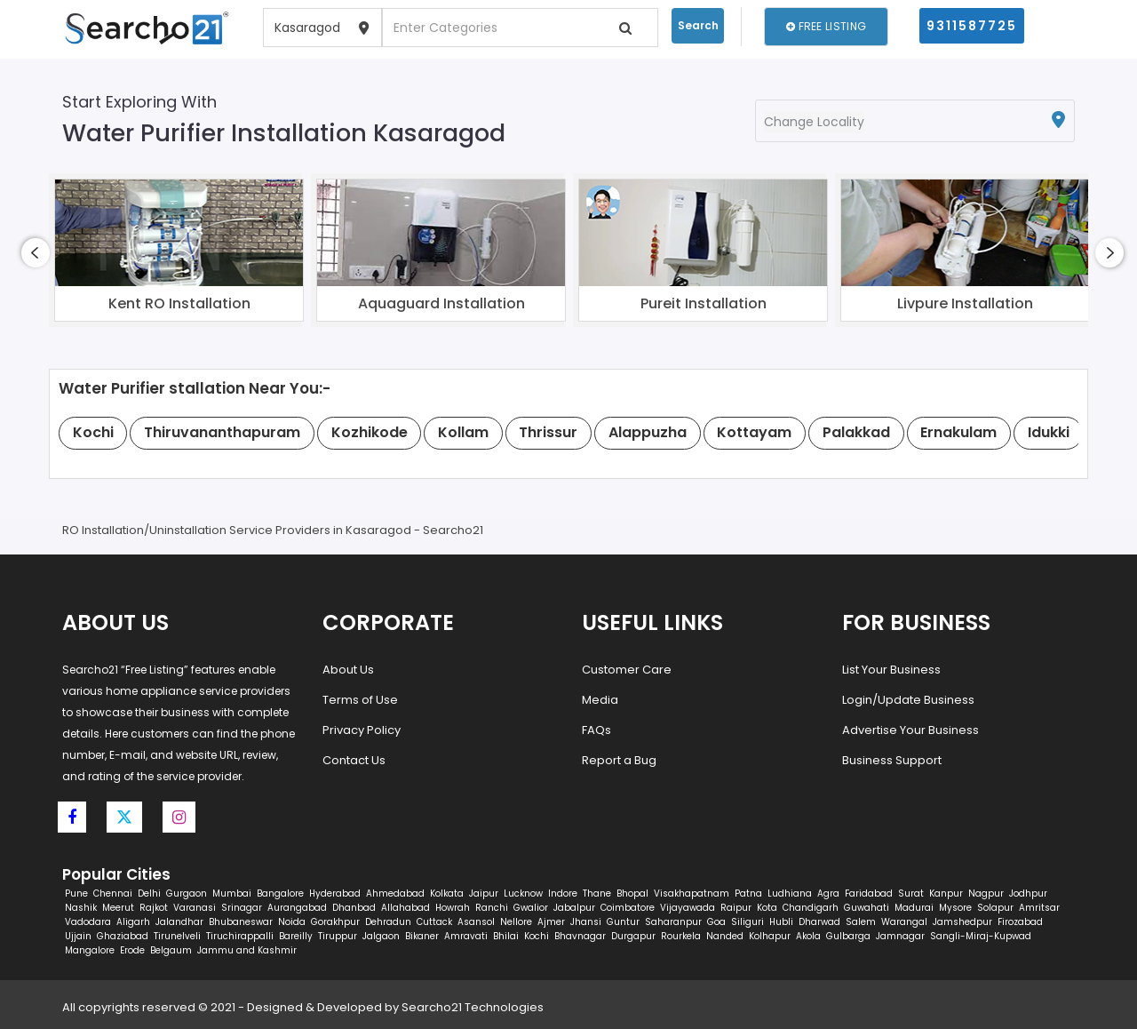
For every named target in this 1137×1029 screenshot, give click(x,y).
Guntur (623, 922)
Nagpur (986, 893)
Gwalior (530, 907)
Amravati (466, 936)
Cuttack (434, 922)
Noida (292, 922)
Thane (597, 893)
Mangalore (90, 950)
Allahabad (405, 907)
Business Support (892, 760)
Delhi (149, 893)
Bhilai (506, 936)
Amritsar (1039, 907)
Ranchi (491, 907)
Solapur (995, 907)
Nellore (516, 922)
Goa (716, 922)
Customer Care (627, 669)
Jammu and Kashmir (247, 950)
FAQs (596, 730)
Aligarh (133, 922)
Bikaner (422, 936)
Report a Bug (619, 760)
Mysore (955, 907)
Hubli (781, 922)
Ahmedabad (395, 893)
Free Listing (826, 26)
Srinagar (241, 907)
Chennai (112, 893)
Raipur (735, 907)
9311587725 (971, 26)
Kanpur (946, 893)
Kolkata (447, 893)
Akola (808, 936)
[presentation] (35, 252)
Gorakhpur (335, 922)
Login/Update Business (908, 699)
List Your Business (891, 669)
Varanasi (194, 907)
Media (600, 699)
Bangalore (280, 893)
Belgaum (171, 950)
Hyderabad (335, 893)
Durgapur (633, 936)
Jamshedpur (962, 922)
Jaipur (483, 893)
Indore (562, 893)
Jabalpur (574, 907)
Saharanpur (673, 922)
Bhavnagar (580, 936)
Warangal (904, 922)
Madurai (914, 907)
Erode (132, 950)
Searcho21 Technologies (473, 1007)
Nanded (724, 936)
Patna (748, 893)
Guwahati (866, 907)
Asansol (476, 922)
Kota (767, 907)
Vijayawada (687, 907)
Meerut (118, 907)
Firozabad (1020, 922)
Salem (861, 922)
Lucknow (523, 893)
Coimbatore (627, 907)
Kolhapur (770, 936)
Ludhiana (789, 893)
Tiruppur (337, 936)
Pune (76, 893)
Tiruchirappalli (240, 936)
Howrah (452, 907)
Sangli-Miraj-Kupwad (980, 936)
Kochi (536, 936)
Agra (828, 893)
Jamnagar (900, 936)
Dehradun (388, 922)
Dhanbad (354, 907)
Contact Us (354, 760)
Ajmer (551, 922)
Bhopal (632, 893)
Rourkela (681, 936)
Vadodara (88, 922)
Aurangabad (297, 907)
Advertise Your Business (910, 730)
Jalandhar (179, 922)
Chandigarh (811, 907)
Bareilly (296, 936)
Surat (911, 893)
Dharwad (819, 922)
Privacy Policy (361, 730)
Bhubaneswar (241, 922)
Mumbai (231, 893)
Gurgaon (186, 893)
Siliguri (747, 922)
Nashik (81, 907)
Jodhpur (1028, 893)
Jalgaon (381, 936)
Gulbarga (848, 936)
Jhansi (585, 922)
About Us (348, 669)
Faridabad (869, 893)
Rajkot (153, 907)
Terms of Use (360, 699)
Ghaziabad (122, 936)
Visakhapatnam (691, 893)
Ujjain (78, 936)
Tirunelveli (177, 936)
